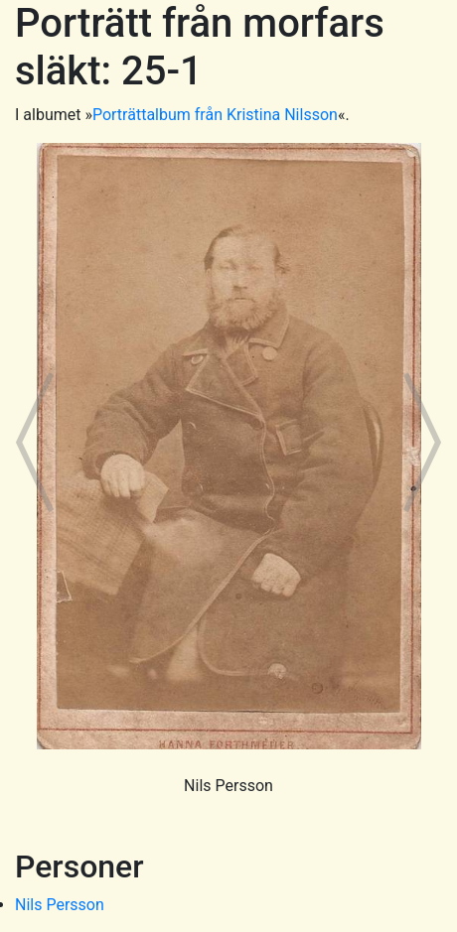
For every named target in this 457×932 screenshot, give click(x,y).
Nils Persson (59, 904)
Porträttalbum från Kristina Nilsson (215, 114)
